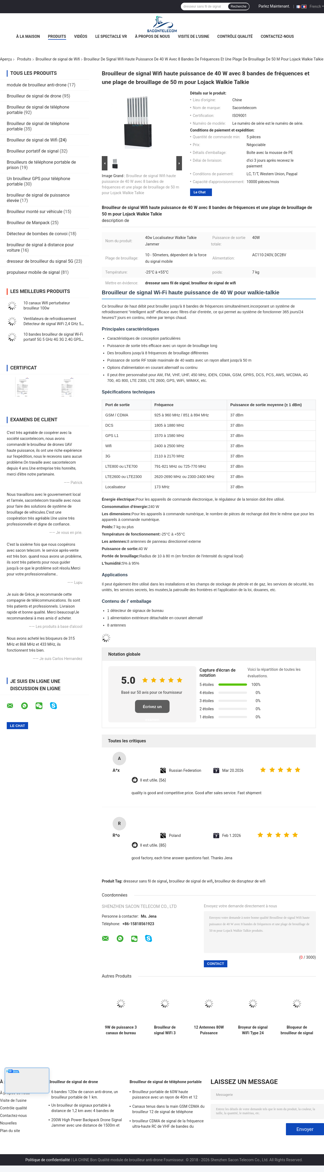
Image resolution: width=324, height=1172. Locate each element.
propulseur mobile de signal (33, 272)
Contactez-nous (277, 36)
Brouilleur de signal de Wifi (58, 59)
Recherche (239, 6)
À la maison (28, 36)
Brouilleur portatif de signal (33, 151)
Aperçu (6, 59)
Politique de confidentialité (47, 1160)
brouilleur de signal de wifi (191, 881)
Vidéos (80, 36)
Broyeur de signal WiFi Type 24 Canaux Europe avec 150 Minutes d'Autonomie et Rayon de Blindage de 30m (253, 1030)
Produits (57, 36)
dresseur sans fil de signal (145, 881)
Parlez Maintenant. (274, 6)
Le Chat (199, 192)
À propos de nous (152, 36)
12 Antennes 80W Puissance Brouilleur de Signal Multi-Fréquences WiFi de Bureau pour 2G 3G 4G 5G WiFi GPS (209, 1030)
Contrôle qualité (235, 36)
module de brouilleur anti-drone (36, 84)
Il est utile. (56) (153, 780)
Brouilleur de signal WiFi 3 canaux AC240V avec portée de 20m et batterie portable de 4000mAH (164, 1030)
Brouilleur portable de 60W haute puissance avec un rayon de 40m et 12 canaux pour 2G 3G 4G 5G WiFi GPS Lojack (168, 1095)
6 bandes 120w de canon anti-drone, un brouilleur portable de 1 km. (84, 1094)
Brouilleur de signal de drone (34, 96)
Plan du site (10, 1131)
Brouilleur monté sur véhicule (34, 211)
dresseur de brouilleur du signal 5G (40, 261)
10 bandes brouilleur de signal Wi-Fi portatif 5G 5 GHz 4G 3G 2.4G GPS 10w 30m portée (53, 339)
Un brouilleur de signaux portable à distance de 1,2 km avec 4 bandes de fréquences (82, 1108)
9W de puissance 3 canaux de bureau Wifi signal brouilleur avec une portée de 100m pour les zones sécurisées (121, 1030)
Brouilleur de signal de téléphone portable (166, 1082)
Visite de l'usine (193, 36)
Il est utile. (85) (153, 845)
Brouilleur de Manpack (28, 222)
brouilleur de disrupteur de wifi (240, 881)
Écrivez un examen (152, 709)
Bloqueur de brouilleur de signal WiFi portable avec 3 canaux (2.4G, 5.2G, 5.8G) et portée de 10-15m (297, 1030)
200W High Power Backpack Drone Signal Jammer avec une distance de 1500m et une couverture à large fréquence (86, 1123)
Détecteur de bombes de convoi (37, 233)
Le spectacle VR (111, 36)
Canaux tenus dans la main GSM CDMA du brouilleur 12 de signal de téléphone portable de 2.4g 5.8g (168, 1110)
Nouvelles (8, 1123)
